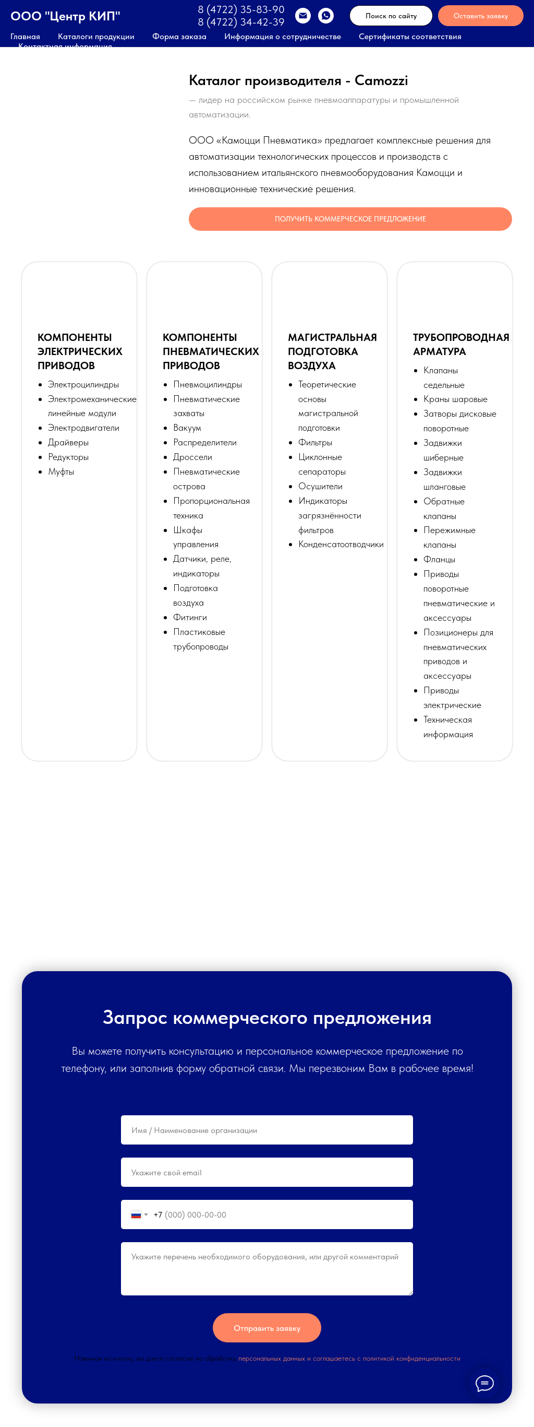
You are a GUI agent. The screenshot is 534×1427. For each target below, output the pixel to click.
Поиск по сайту (391, 15)
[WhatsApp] (326, 15)
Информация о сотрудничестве (282, 36)
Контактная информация (65, 46)
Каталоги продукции (96, 36)
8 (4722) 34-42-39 (241, 22)
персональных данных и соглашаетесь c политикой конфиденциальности (349, 1358)
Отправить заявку (267, 1328)
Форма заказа (179, 36)
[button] (350, 219)
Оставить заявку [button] (481, 15)
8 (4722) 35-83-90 (241, 9)
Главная (25, 36)
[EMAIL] (303, 15)
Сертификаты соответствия (410, 36)
